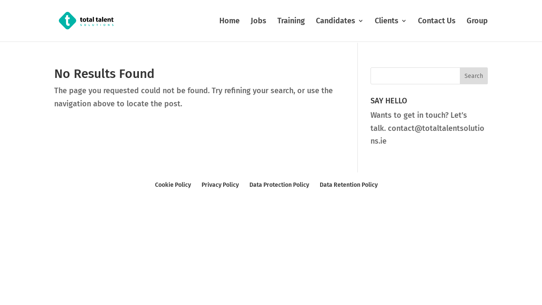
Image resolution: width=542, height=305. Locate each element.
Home (229, 21)
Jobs (258, 21)
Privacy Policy (220, 185)
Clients (386, 21)
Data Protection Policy (279, 185)
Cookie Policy (173, 185)
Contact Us (437, 21)
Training (291, 21)
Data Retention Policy (349, 185)
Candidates (335, 21)
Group (477, 21)
